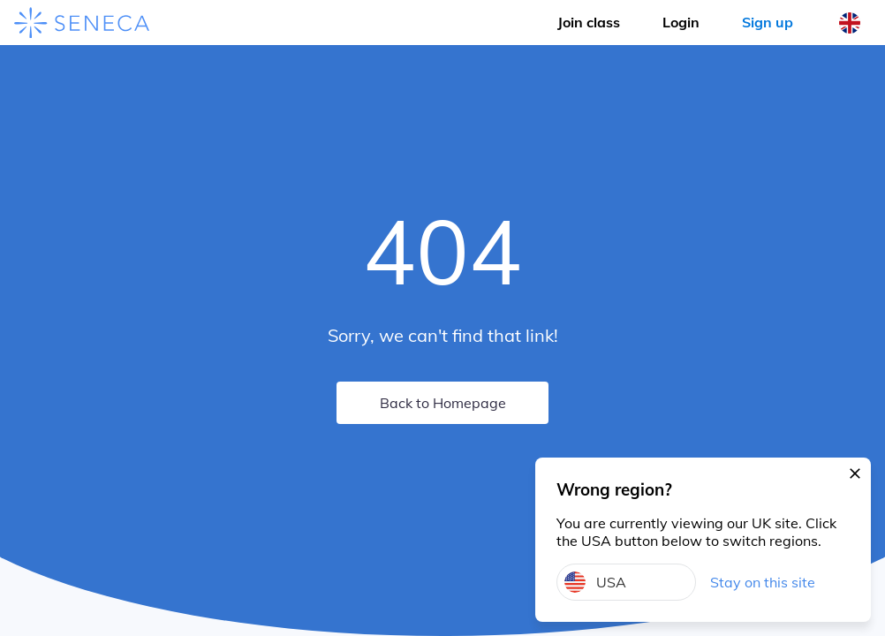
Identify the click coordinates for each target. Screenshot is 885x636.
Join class (588, 22)
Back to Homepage (443, 403)
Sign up (767, 22)
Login (681, 22)
